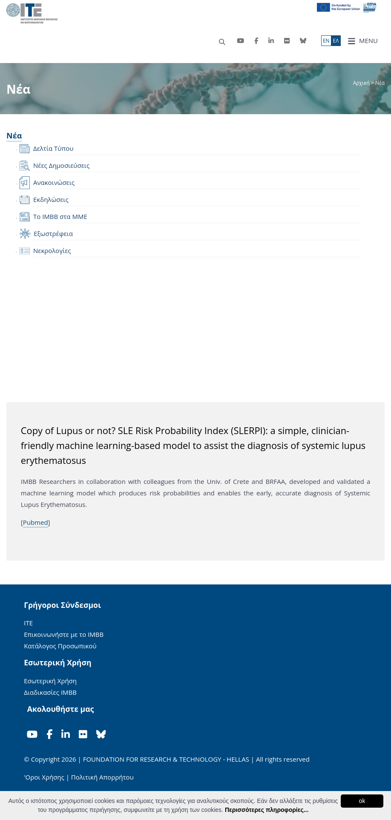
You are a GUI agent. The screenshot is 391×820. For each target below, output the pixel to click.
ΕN (326, 40)
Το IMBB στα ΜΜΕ (60, 216)
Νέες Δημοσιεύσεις (61, 165)
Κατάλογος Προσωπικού (60, 646)
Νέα (14, 135)
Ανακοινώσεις (54, 182)
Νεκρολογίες (52, 250)
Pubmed (35, 522)
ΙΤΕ (28, 623)
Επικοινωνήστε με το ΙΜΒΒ (64, 634)
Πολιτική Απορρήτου (102, 777)
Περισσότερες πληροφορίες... (266, 809)
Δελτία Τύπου (53, 148)
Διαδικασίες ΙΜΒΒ (50, 692)
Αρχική (362, 82)
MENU (363, 40)
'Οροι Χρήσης (44, 777)
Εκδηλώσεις (51, 199)
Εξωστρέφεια (53, 233)
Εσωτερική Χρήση (50, 680)
